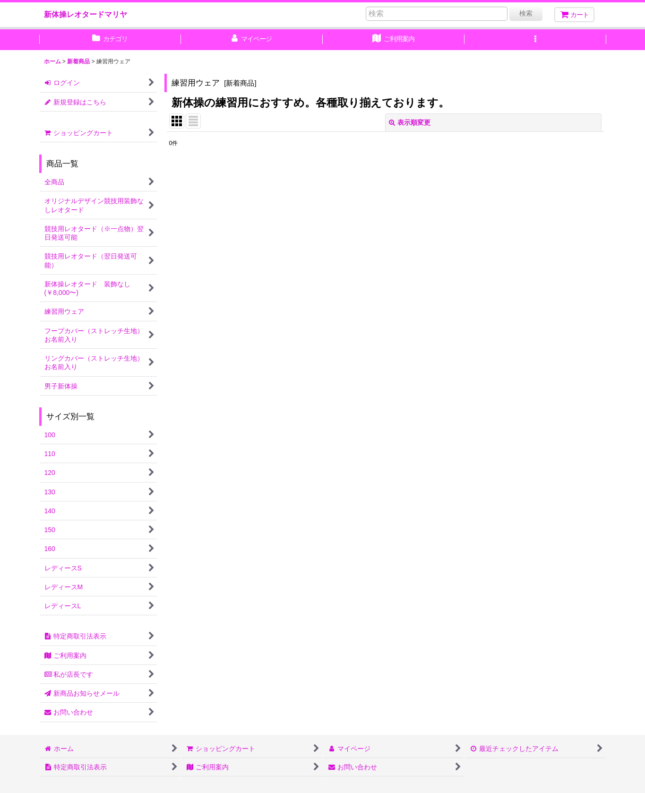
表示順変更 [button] (409, 122)
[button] (535, 39)
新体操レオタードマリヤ (85, 14)
